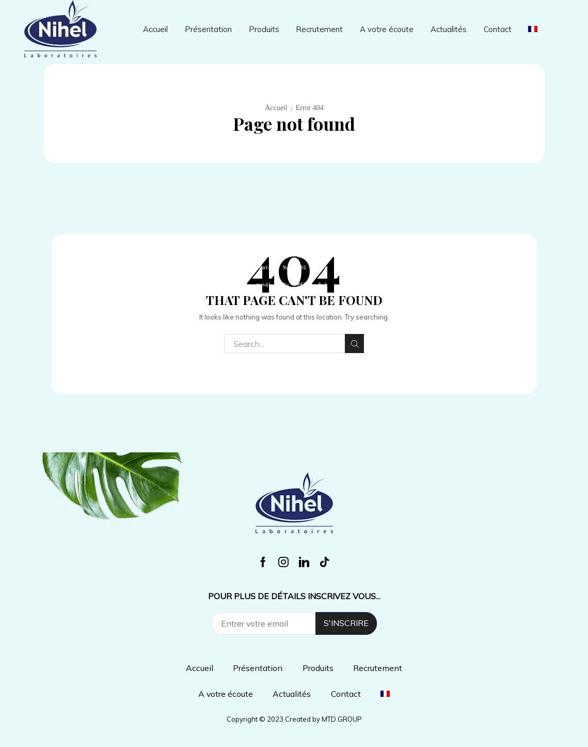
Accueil (155, 29)
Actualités (449, 29)
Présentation (208, 29)
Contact (498, 29)
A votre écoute (387, 29)
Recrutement (319, 29)
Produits (264, 29)
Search (354, 343)
